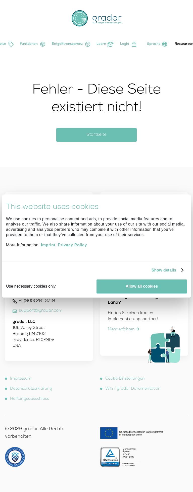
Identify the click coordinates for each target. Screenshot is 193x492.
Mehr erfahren (123, 330)
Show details (164, 270)
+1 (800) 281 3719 (37, 301)
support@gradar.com (41, 311)
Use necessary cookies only (31, 286)
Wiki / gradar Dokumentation (133, 389)
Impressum (20, 379)
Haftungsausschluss (29, 399)
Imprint (48, 245)
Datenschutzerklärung (31, 389)
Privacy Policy (72, 245)
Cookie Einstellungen (125, 379)
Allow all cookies (142, 286)
